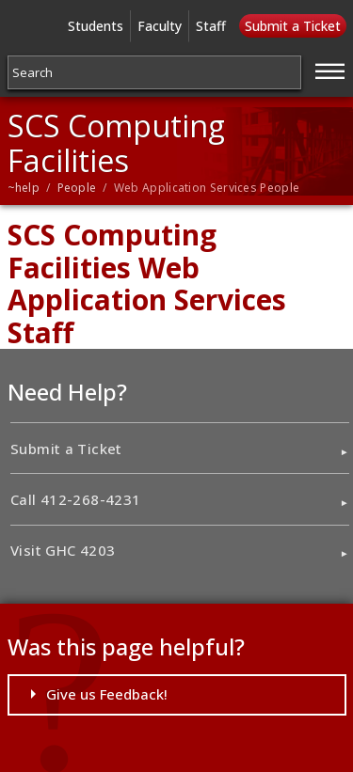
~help (24, 188)
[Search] (154, 72)
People (77, 188)
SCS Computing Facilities (116, 143)
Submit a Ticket (293, 26)
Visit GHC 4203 (62, 550)
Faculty (159, 26)
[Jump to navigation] (330, 68)
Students (95, 26)
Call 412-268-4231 (75, 499)
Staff (211, 26)
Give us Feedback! (107, 694)
